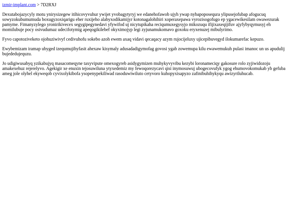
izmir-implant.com (19, 4)
